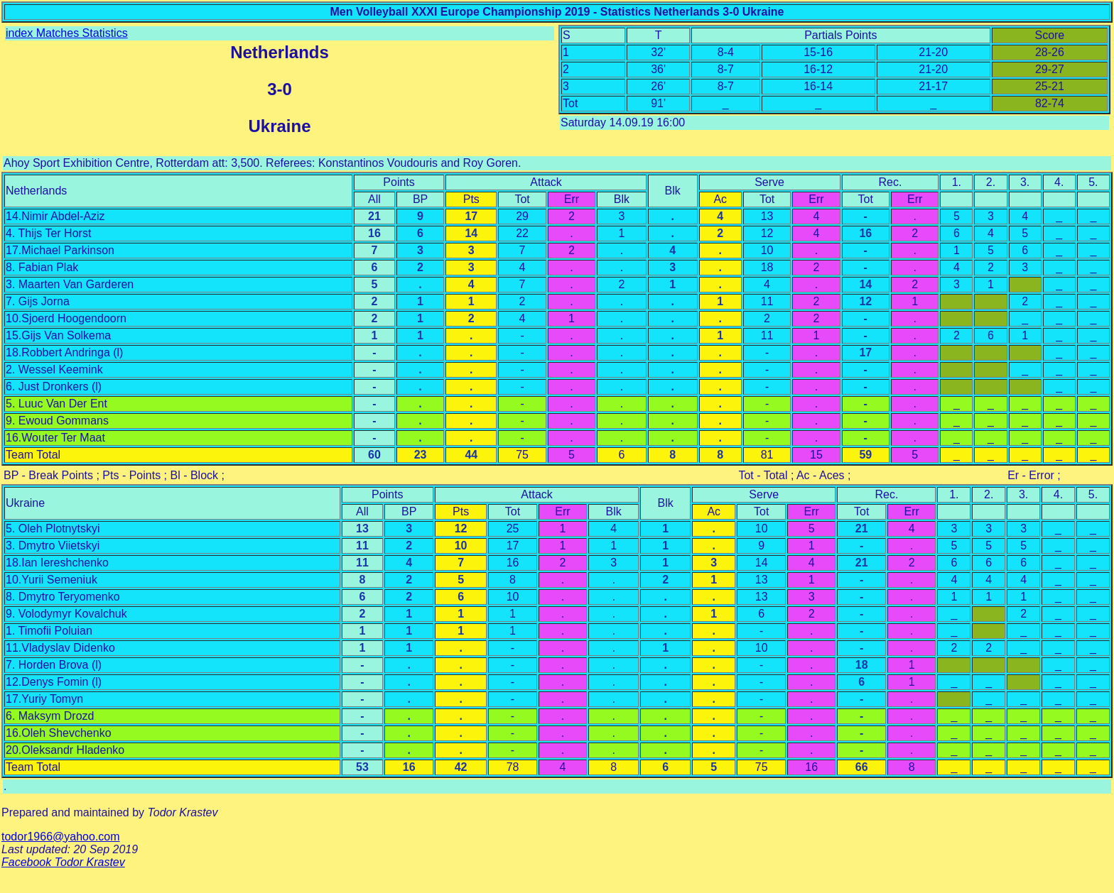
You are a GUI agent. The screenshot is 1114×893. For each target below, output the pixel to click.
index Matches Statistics (67, 33)
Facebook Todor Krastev (63, 862)
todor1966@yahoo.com (60, 837)
